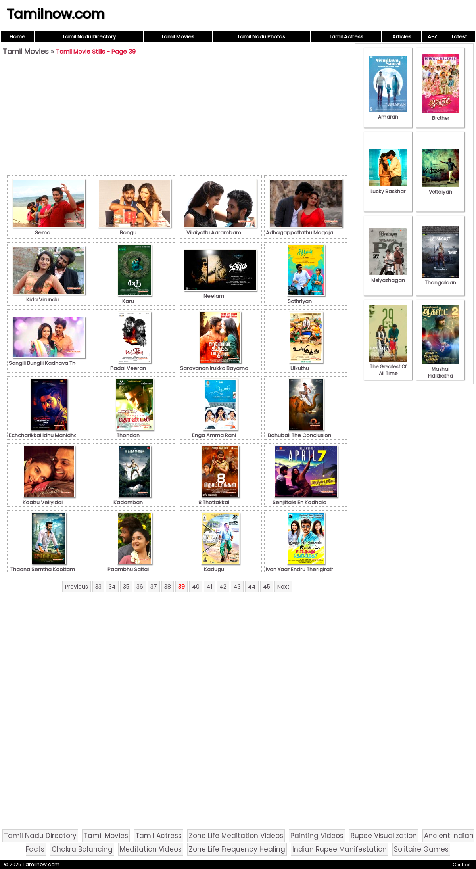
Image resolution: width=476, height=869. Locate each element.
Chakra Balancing (82, 849)
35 (126, 587)
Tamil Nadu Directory (89, 36)
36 (139, 587)
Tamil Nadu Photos (261, 36)
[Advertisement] (177, 117)
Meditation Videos (151, 849)
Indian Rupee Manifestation (339, 849)
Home (17, 36)
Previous (76, 587)
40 (196, 587)
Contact (462, 864)
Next (283, 587)
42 (222, 587)
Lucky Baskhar (388, 188)
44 (252, 587)
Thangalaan (440, 279)
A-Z (432, 36)
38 (167, 587)
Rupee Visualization (384, 835)
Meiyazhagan (388, 277)
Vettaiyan (440, 188)
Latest (459, 36)
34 (112, 587)
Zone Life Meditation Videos (236, 835)
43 (237, 587)
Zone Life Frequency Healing (237, 849)
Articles (401, 36)
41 (209, 587)
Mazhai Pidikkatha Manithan (440, 372)
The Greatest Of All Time (388, 367)
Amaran (388, 113)
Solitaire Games (421, 849)
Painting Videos (317, 835)
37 (153, 587)
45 (266, 587)
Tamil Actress (346, 36)
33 (98, 587)
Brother (440, 114)
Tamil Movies (177, 36)
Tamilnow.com (56, 13)
